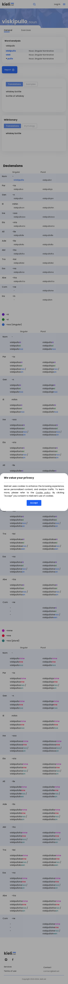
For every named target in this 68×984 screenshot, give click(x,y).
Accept (34, 502)
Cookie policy (43, 492)
